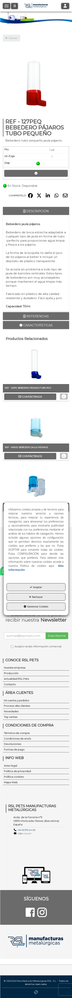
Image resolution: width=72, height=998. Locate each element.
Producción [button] (11, 673)
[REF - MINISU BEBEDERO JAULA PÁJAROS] (36, 424)
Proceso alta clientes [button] (17, 705)
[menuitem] (36, 668)
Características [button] (36, 325)
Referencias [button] (36, 316)
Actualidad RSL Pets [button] (16, 678)
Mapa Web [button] (11, 782)
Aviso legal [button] (10, 765)
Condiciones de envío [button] (17, 738)
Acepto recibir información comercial (36, 646)
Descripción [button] (36, 211)
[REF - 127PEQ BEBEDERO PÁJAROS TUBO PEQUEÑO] (36, 75)
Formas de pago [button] (14, 749)
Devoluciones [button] (12, 743)
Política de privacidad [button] (17, 771)
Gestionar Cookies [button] (36, 606)
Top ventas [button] (10, 716)
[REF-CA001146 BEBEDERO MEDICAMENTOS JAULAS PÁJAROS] (36, 484)
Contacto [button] (10, 684)
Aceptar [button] (36, 587)
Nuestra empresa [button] (14, 667)
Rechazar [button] (36, 597)
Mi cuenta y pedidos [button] (16, 700)
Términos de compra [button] (17, 733)
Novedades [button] (11, 711)
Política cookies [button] (14, 776)
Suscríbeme (57, 636)
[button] (14, 6)
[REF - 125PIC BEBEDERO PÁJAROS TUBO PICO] (36, 365)
